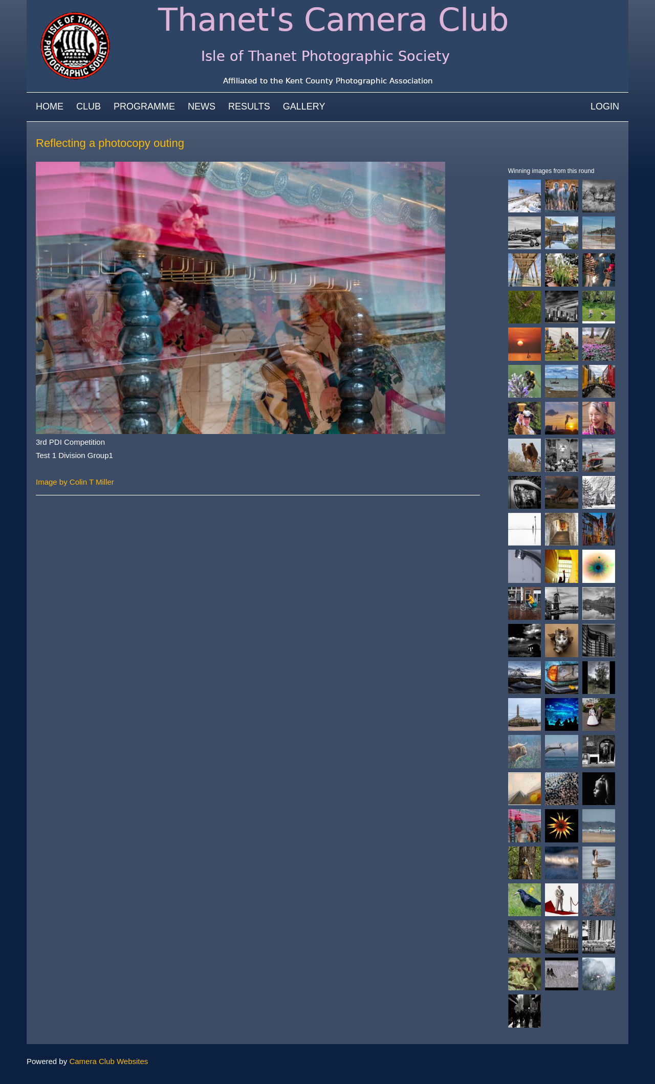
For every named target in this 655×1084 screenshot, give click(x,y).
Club (88, 106)
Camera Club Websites (108, 1061)
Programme (144, 106)
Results (249, 106)
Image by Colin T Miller (75, 482)
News (201, 106)
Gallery (304, 106)
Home (49, 106)
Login (605, 106)
